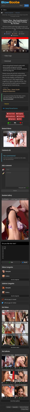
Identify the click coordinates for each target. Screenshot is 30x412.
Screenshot (15, 35)
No (5, 248)
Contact (9, 407)
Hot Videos (5, 307)
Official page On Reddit (10, 299)
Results (25, 262)
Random (22, 33)
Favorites (8, 33)
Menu (5, 10)
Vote (12, 262)
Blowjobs (10, 31)
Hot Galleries (6, 351)
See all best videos (15, 347)
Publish (15, 190)
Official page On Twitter (10, 303)
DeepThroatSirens (11, 108)
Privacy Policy (24, 409)
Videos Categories (7, 267)
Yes (5, 247)
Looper (15, 33)
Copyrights (15, 407)
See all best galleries (15, 401)
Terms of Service (24, 407)
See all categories (15, 279)
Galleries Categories (8, 283)
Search (26, 5)
